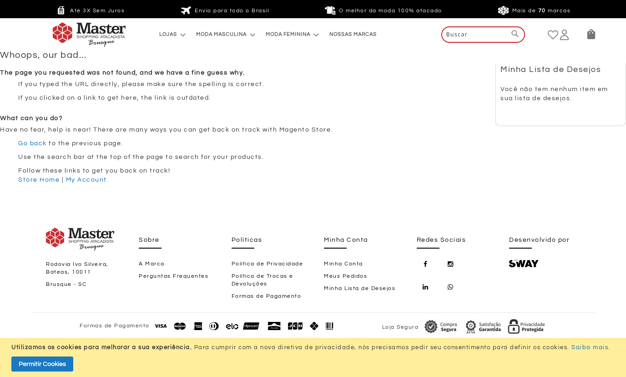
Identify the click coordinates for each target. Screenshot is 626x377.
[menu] (268, 34)
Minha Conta (343, 264)
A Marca (152, 264)
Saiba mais (589, 347)
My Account (86, 180)
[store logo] (71, 34)
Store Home (39, 180)
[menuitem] (170, 34)
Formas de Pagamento (267, 296)
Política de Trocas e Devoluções (262, 280)
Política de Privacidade (267, 264)
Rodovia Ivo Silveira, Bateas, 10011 (77, 268)
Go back (32, 143)
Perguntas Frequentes (173, 276)
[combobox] (483, 34)
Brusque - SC (66, 284)
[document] (314, 357)
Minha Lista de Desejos (359, 288)
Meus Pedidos (345, 276)
